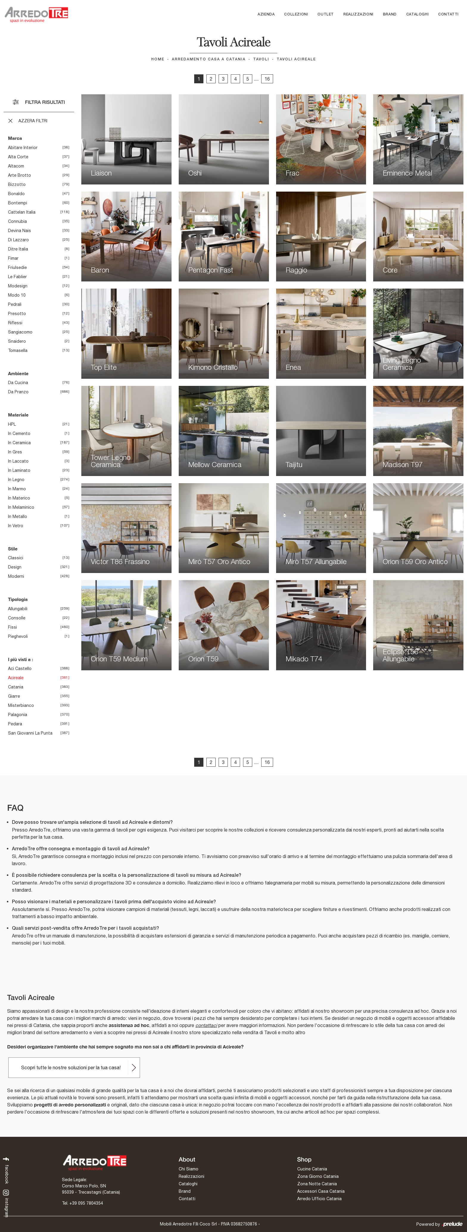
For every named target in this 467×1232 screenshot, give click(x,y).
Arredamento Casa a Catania (209, 59)
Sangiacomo (20, 332)
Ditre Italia (18, 249)
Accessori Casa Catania (321, 1191)
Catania (15, 687)
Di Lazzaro (18, 239)
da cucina (18, 382)
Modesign (17, 286)
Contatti (448, 14)
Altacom (16, 166)
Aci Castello (20, 668)
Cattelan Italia (21, 212)
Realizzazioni (358, 14)
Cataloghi (417, 14)
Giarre (14, 696)
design (14, 567)
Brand (390, 14)
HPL (12, 424)
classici (15, 557)
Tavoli (261, 59)
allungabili (17, 608)
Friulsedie (17, 267)
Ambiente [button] (18, 373)
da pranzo (18, 391)
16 (267, 79)
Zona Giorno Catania (318, 1176)
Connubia (17, 221)
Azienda (266, 14)
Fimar (13, 258)
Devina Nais (19, 230)
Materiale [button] (18, 414)
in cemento (19, 433)
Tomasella (17, 350)
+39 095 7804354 (86, 1203)
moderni (16, 576)
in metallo (17, 516)
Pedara (15, 723)
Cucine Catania (312, 1169)
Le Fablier (17, 276)
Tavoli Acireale (296, 59)
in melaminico (21, 507)
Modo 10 (17, 295)
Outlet (325, 14)
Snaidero (17, 341)
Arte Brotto (19, 175)
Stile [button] (13, 548)
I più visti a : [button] (20, 659)
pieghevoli (18, 636)
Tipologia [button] (18, 599)
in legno (16, 479)
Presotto (17, 313)
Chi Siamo (188, 1169)
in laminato (19, 470)
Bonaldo (16, 193)
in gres (15, 452)
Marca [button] (15, 138)
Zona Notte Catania (317, 1183)
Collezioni (296, 14)
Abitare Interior (23, 147)
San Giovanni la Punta (30, 733)
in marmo (17, 488)
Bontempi (17, 203)
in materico (19, 498)
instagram (6, 1203)
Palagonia (17, 714)
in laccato (18, 461)
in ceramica (19, 442)
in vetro (15, 525)
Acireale (16, 677)
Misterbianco (21, 705)
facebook (6, 1170)
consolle (16, 618)
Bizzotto (17, 184)
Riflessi (15, 322)
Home (157, 59)
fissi (12, 627)
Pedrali (14, 304)
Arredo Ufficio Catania (319, 1198)
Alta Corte (18, 156)
